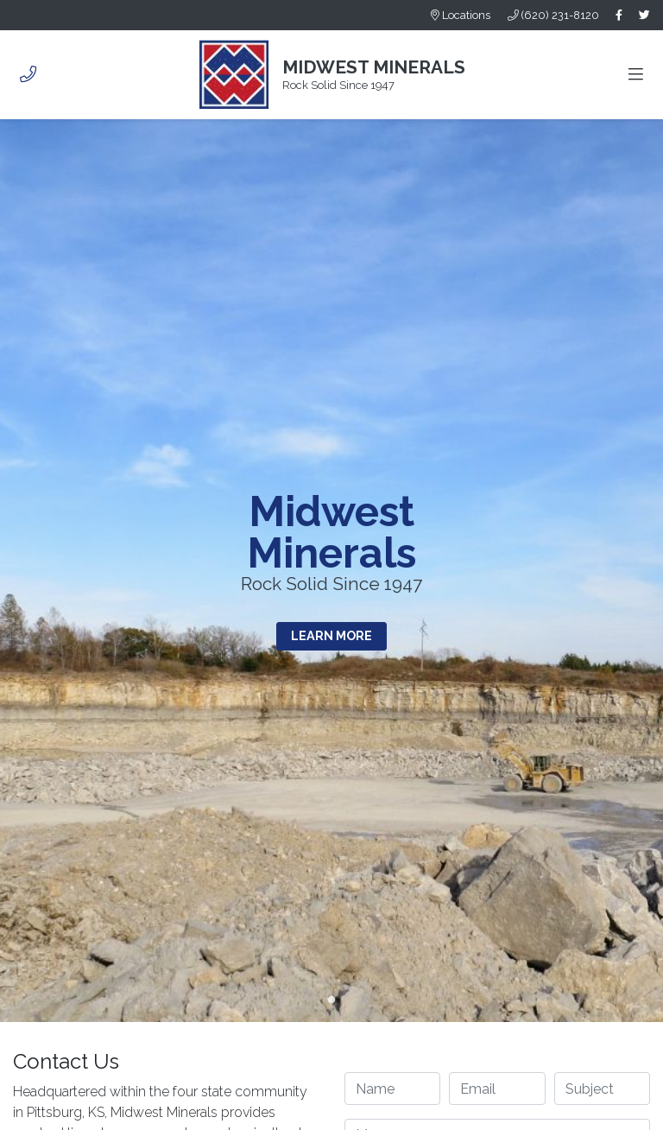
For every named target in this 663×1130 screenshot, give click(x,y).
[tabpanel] (331, 570)
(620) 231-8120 (553, 15)
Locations (460, 15)
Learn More (331, 635)
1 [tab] (331, 1000)
